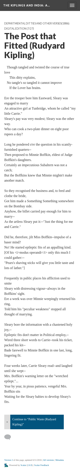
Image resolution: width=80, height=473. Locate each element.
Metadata (59, 460)
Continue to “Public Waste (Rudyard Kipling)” (34, 422)
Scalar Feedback (41, 465)
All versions (48, 460)
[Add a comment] (9, 437)
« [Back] (7, 421)
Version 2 (8, 460)
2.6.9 (30, 465)
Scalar (23, 465)
